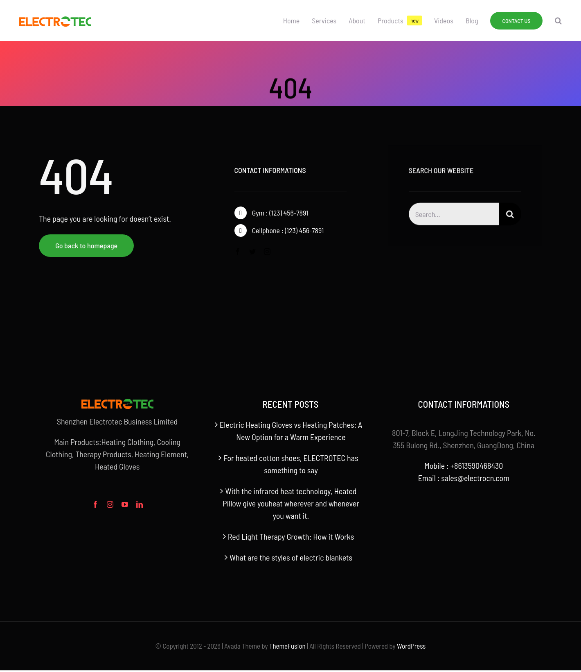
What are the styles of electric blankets (291, 557)
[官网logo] (55, 20)
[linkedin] (139, 504)
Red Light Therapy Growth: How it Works (291, 536)
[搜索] (510, 215)
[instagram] (267, 251)
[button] (558, 20)
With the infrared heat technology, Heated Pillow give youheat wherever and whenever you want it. (291, 503)
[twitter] (252, 251)
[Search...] (454, 215)
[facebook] (237, 251)
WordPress (411, 646)
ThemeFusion (287, 646)
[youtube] (125, 504)
